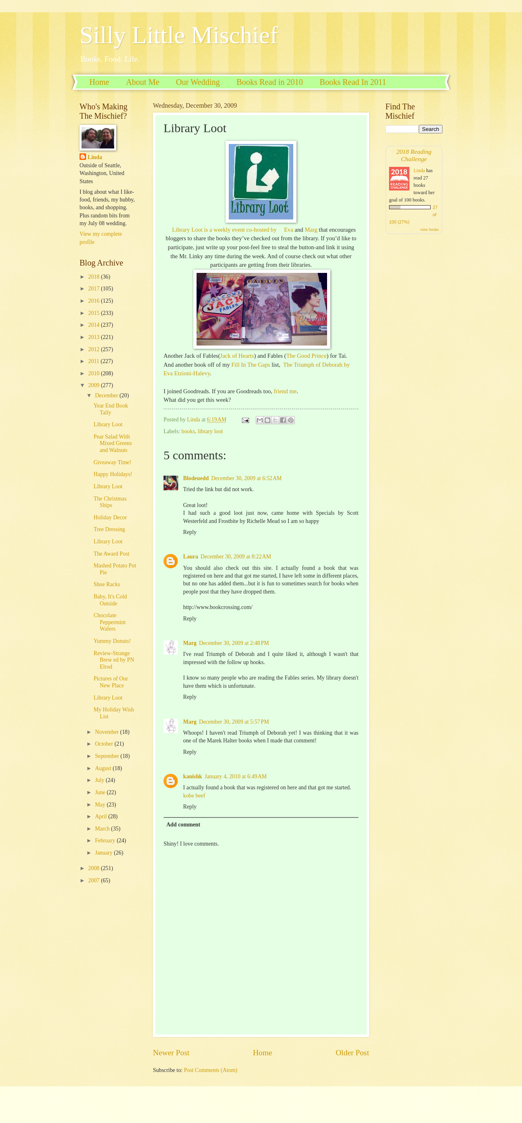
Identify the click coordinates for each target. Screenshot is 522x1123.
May (101, 805)
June (101, 792)
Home (99, 82)
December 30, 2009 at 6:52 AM (246, 478)
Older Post (352, 1052)
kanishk (192, 776)
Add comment (183, 825)
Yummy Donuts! (112, 641)
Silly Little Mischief (179, 35)
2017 (94, 289)
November (107, 732)
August (104, 768)
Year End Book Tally (110, 409)
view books (429, 229)
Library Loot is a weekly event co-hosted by (225, 229)
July (100, 780)
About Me (142, 82)
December (107, 395)
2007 (94, 880)
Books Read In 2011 (353, 82)
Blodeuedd (196, 478)
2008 (94, 868)
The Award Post (111, 554)
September (107, 756)
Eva (288, 229)
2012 (94, 349)
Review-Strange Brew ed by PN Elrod (113, 660)
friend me (285, 391)
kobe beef (194, 796)
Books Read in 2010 (270, 82)
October (105, 744)
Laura (190, 557)
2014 (94, 325)
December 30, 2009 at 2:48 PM (234, 643)
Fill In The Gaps (250, 364)
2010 (94, 373)
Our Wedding (198, 82)
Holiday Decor (110, 517)
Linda (95, 157)
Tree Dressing (109, 529)
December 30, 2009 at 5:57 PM (234, 722)
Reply (190, 532)
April (101, 816)
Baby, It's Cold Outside (110, 600)
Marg (311, 229)
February (106, 840)
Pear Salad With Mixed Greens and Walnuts (112, 443)
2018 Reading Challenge (413, 155)
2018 (94, 277)
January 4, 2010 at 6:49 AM (236, 776)
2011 (94, 361)
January (104, 853)
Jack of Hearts (237, 355)
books (188, 431)
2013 (94, 337)
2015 (94, 313)
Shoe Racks (106, 584)
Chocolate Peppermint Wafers (109, 622)
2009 (94, 385)
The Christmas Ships (109, 502)
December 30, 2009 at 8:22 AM (236, 557)
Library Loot (107, 424)
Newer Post (171, 1052)
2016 (94, 301)
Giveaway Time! (112, 462)
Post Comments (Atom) (210, 1070)
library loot (210, 431)
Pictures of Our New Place (110, 682)
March (103, 829)
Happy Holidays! (112, 474)
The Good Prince (306, 355)
